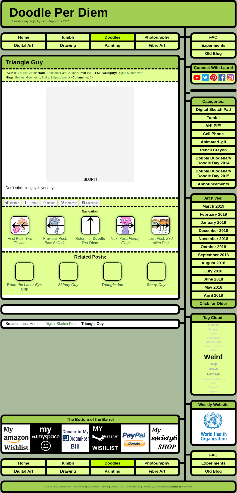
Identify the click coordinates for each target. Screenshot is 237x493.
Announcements (213, 184)
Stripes (55, 77)
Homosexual (213, 341)
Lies (213, 383)
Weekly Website (213, 404)
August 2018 (213, 263)
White (213, 391)
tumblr (68, 37)
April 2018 (213, 295)
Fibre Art (157, 45)
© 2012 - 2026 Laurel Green (58, 487)
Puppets (213, 329)
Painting (112, 45)
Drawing (68, 45)
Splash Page (93, 487)
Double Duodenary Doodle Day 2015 (213, 173)
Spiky (45, 77)
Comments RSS (133, 487)
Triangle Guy (24, 62)
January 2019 (213, 222)
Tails (213, 350)
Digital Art (23, 45)
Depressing (213, 337)
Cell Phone (213, 133)
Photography (157, 37)
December (54, 73)
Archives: (213, 198)
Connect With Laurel (213, 67)
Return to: (90, 241)
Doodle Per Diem (58, 12)
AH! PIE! (213, 125)
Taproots (213, 387)
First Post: (20, 241)
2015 (71, 73)
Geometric (33, 77)
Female (213, 374)
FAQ (213, 37)
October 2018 (213, 246)
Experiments (213, 45)
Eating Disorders (213, 346)
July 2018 (213, 271)
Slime (213, 333)
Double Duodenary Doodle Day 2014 (213, 160)
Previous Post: (55, 241)
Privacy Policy (79, 487)
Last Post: (161, 241)
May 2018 (213, 287)
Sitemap (114, 487)
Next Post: (125, 241)
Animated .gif (213, 142)
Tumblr (213, 117)
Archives (105, 487)
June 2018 (213, 279)
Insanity (213, 325)
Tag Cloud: (213, 317)
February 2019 (213, 214)
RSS (122, 487)
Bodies (20, 77)
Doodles (112, 37)
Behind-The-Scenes (213, 379)
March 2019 (213, 206)
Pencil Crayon (213, 150)
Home (23, 37)
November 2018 (213, 238)
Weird (65, 77)
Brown (213, 369)
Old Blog (213, 53)
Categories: (213, 101)
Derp (213, 364)
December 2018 (213, 230)
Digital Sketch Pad (130, 73)
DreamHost (186, 487)
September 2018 (213, 255)
